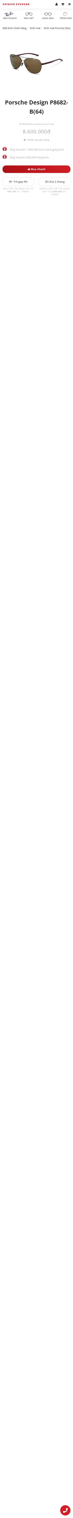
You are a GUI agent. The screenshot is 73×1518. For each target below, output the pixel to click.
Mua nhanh (36, 169)
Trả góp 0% (18, 181)
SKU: (21, 124)
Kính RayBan (10, 16)
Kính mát (29, 16)
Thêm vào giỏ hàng (36, 139)
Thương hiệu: (36, 124)
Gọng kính (48, 16)
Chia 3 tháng (55, 181)
